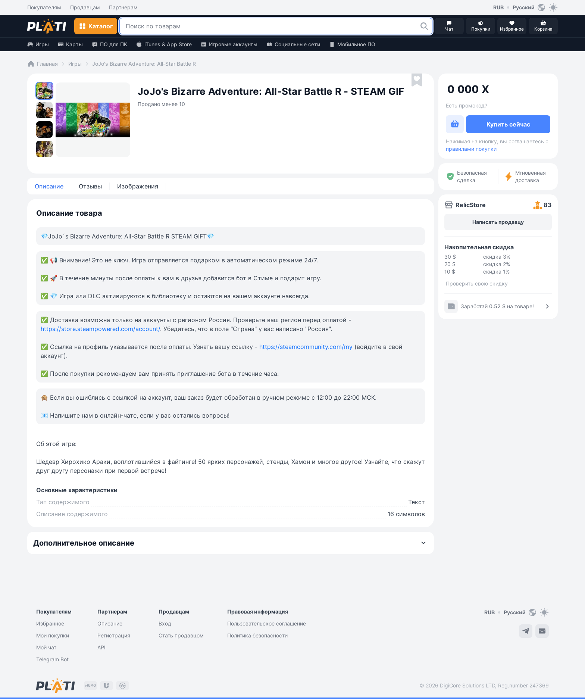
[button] (424, 26)
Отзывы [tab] (90, 186)
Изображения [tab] (137, 186)
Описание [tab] (49, 186)
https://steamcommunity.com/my (306, 346)
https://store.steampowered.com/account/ (100, 329)
